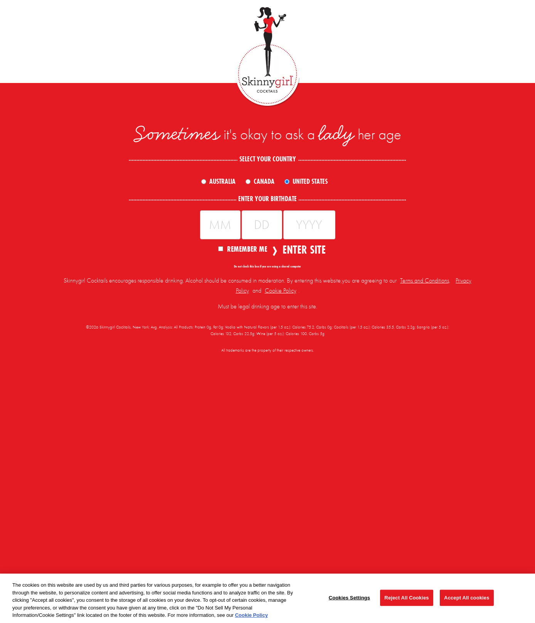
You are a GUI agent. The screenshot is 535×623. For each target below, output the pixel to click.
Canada (264, 181)
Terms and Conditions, (425, 280)
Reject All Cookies (406, 598)
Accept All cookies (466, 598)
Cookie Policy (280, 290)
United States (310, 181)
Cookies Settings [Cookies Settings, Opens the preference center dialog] (349, 598)
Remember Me (242, 248)
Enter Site (302, 249)
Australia (222, 181)
